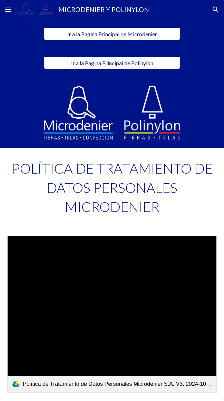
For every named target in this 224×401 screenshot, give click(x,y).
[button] (8, 9)
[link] (112, 314)
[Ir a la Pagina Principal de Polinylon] (111, 63)
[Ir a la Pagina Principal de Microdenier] (111, 34)
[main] (112, 187)
